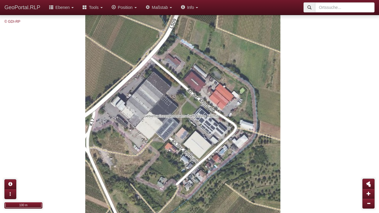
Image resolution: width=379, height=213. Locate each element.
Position (124, 7)
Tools (93, 7)
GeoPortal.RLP (22, 7)
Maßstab (159, 7)
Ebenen (61, 7)
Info (189, 7)
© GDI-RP (12, 22)
